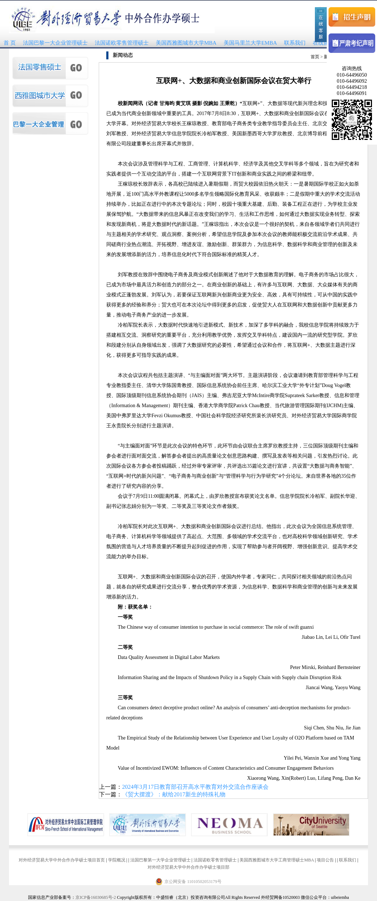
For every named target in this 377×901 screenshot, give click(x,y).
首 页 (10, 43)
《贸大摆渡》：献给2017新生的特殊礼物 (173, 794)
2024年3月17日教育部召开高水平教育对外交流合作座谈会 (195, 787)
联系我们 (295, 43)
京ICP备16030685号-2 (95, 897)
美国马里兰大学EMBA (250, 43)
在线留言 (323, 43)
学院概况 (116, 860)
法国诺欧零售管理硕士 (122, 43)
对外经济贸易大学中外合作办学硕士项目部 (188, 867)
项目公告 (325, 860)
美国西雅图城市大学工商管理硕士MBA (276, 860)
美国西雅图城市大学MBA (186, 43)
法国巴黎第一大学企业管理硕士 (160, 860)
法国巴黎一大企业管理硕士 (55, 43)
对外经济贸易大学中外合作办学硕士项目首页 (62, 860)
